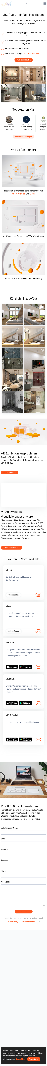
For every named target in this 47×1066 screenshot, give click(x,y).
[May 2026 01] (12, 336)
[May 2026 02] (34, 314)
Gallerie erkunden (23, 60)
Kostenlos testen (11, 548)
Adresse (4, 860)
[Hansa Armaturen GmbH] (12, 358)
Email (3, 839)
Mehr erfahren (13, 631)
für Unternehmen (31, 53)
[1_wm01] (34, 402)
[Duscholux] (12, 402)
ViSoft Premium (18, 194)
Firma (3, 871)
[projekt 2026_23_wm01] (12, 380)
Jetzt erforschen (9, 473)
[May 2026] (34, 336)
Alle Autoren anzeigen (23, 137)
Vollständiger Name (9, 828)
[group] (9, 123)
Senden (24, 912)
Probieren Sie (13, 595)
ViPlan (33, 194)
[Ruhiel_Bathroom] (34, 380)
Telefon (4, 849)
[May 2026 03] (12, 314)
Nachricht (5, 882)
